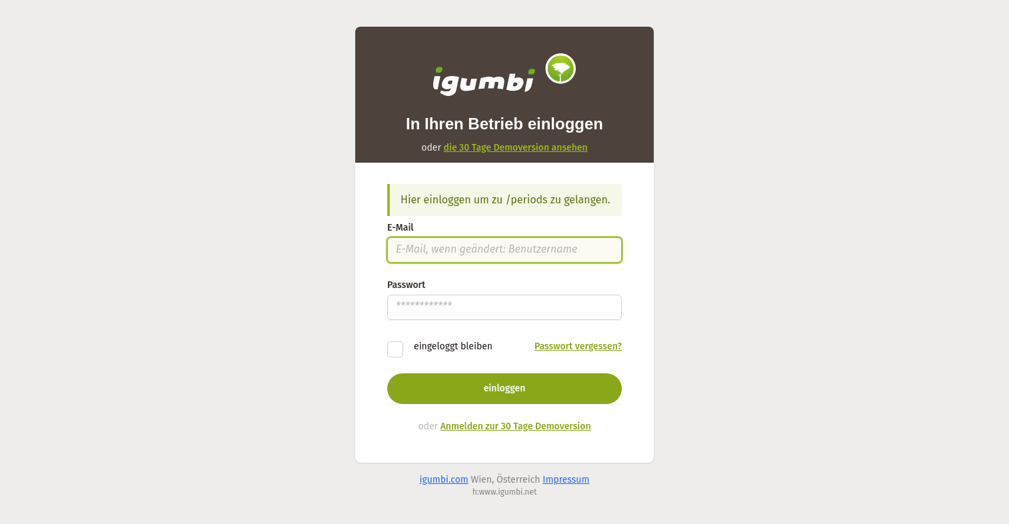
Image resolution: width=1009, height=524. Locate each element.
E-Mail (400, 227)
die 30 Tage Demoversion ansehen (516, 147)
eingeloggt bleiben (453, 346)
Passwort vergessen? (578, 346)
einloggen (505, 388)
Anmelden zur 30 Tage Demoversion (516, 426)
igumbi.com (444, 479)
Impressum (565, 479)
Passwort (406, 285)
